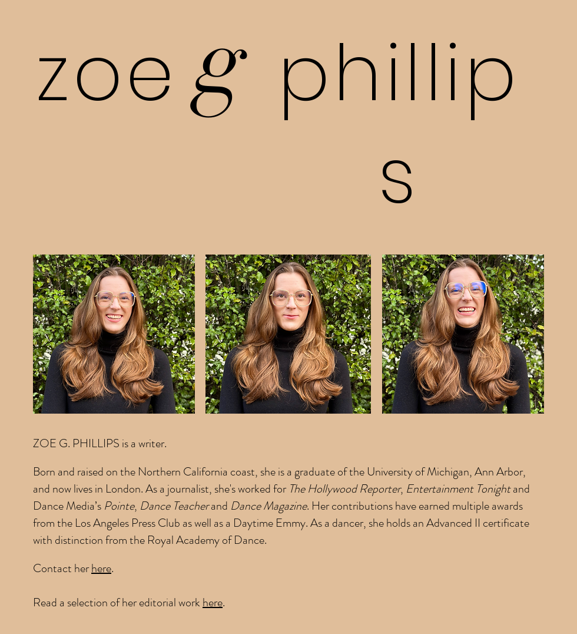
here (101, 568)
